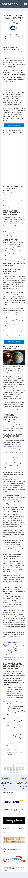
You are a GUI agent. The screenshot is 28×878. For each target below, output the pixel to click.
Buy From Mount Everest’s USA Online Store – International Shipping (13, 829)
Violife (20, 52)
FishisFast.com (16, 739)
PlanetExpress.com (17, 741)
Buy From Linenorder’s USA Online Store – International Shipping (14, 867)
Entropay (11, 711)
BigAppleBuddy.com (13, 750)
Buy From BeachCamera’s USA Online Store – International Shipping (13, 810)
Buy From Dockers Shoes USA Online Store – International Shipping (13, 848)
